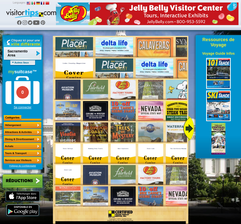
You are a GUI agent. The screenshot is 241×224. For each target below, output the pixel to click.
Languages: (19, 2)
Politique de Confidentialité (22, 166)
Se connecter (23, 107)
